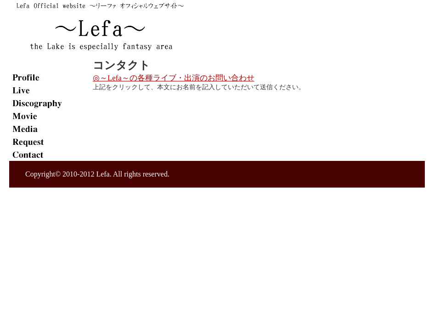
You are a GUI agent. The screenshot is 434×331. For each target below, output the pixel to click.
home (46, 64)
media (46, 128)
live (46, 90)
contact (46, 154)
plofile (46, 77)
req (46, 141)
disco (46, 103)
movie (46, 115)
